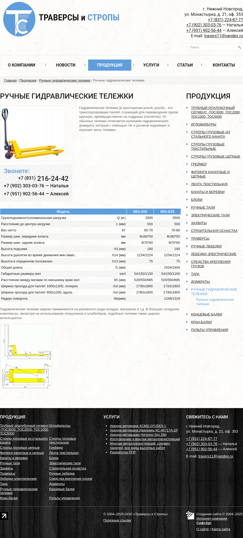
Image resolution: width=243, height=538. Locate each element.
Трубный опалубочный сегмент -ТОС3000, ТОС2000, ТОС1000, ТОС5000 (216, 112)
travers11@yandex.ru (223, 35)
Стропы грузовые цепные (215, 156)
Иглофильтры (203, 124)
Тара (195, 274)
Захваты (199, 223)
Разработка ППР (123, 452)
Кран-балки (201, 322)
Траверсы (79, 17)
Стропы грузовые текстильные (62, 440)
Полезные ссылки (117, 520)
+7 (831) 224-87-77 (225, 19)
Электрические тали (210, 215)
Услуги (151, 65)
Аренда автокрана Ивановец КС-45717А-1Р (144, 430)
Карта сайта (220, 529)
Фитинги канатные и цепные (22, 453)
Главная (10, 80)
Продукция (110, 65)
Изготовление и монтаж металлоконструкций (145, 439)
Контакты (224, 65)
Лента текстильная (209, 184)
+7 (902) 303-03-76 (204, 25)
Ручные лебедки (206, 246)
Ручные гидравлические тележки (64, 80)
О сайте (202, 529)
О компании (21, 65)
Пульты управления (209, 330)
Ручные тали (203, 207)
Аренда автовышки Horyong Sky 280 (138, 435)
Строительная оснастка (214, 231)
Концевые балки (206, 314)
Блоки (196, 200)
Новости (65, 65)
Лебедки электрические (214, 254)
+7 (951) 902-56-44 (204, 30)
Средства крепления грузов (70, 479)
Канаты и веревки (208, 192)
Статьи (185, 65)
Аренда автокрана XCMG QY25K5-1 (138, 426)
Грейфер (199, 164)
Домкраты (200, 282)
